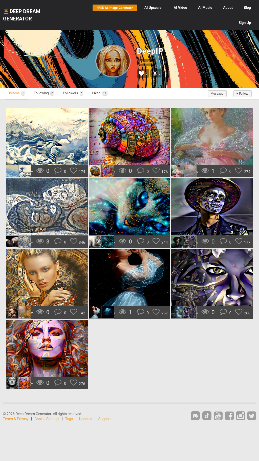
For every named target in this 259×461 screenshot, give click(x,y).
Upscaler (153, 8)
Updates (85, 419)
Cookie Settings (47, 419)
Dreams (18, 93)
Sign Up (245, 23)
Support (104, 419)
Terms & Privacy (15, 419)
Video (180, 8)
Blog (247, 8)
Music (205, 8)
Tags (69, 419)
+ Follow (241, 93)
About (228, 8)
